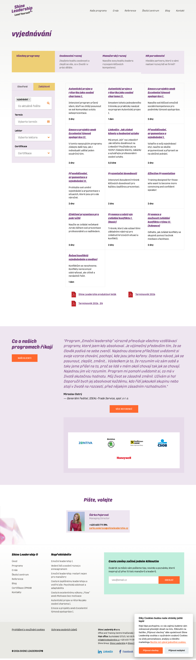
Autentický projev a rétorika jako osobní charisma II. (120, 94)
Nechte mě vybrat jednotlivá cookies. (168, 642)
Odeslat (169, 581)
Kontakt (180, 10)
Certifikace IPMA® (22, 589)
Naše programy (98, 10)
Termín (19, 116)
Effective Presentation (161, 174)
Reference (130, 10)
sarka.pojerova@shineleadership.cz (108, 529)
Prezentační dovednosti (122, 174)
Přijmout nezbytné (176, 650)
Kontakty (16, 593)
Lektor (18, 132)
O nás (115, 10)
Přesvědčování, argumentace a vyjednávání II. (78, 178)
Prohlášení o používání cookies (28, 631)
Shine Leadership (118, 645)
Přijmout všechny (150, 650)
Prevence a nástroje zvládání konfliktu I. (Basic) (120, 219)
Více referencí (124, 410)
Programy (17, 567)
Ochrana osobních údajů (64, 631)
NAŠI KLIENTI (24, 359)
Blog (167, 10)
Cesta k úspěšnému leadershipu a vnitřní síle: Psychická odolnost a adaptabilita (69, 586)
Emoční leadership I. (62, 562)
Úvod (14, 562)
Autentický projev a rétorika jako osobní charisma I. (81, 94)
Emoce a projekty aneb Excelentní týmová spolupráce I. (161, 94)
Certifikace (21, 147)
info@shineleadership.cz (109, 641)
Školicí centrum (150, 10)
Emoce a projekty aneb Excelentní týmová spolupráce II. (82, 135)
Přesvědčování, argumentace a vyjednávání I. (157, 135)
